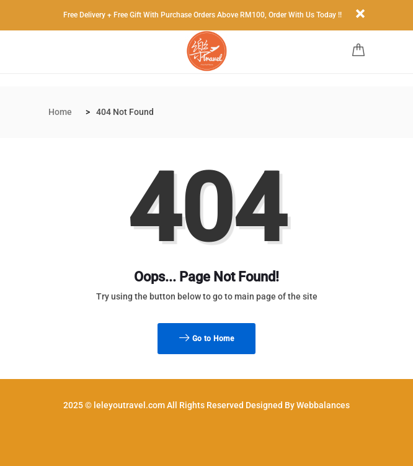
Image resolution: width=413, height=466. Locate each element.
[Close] (360, 14)
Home (60, 112)
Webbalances (323, 405)
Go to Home (206, 338)
